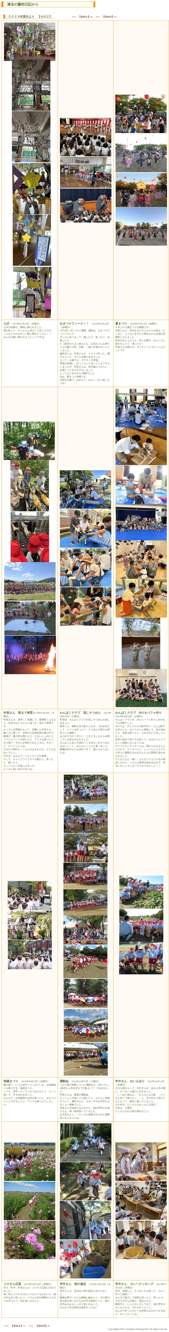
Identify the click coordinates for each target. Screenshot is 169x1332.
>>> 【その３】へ (106, 16)
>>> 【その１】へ (82, 16)
